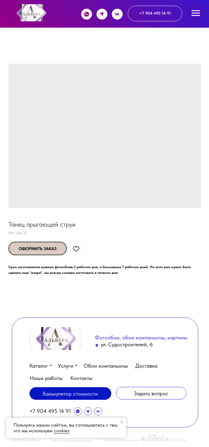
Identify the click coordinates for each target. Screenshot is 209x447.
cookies (61, 430)
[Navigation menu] (196, 13)
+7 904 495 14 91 (50, 411)
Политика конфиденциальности (71, 440)
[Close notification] (122, 422)
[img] (31, 12)
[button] (151, 393)
